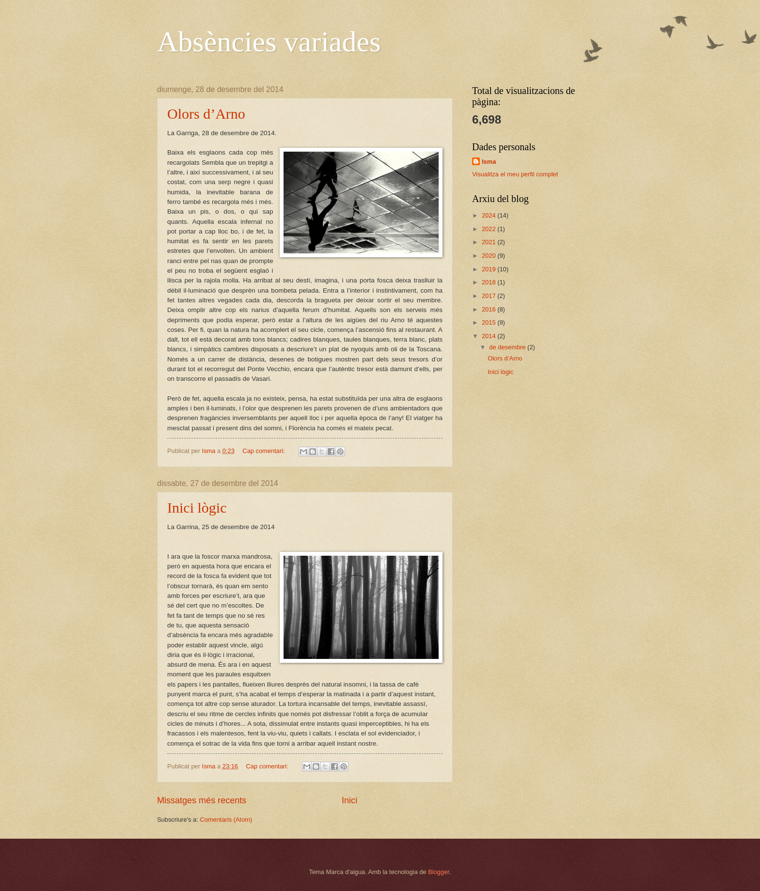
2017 (489, 295)
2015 (489, 322)
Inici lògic (196, 508)
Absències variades (268, 42)
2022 (489, 229)
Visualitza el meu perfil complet (515, 174)
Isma (489, 161)
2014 (489, 336)
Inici (349, 800)
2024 (489, 215)
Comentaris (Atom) (226, 819)
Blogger (438, 871)
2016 (489, 309)
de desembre (508, 347)
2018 (489, 282)
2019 (489, 269)
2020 (489, 255)
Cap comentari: (264, 450)
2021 (489, 242)
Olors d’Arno (206, 114)
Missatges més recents (201, 800)
